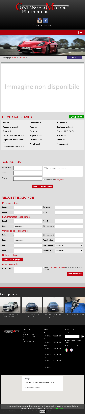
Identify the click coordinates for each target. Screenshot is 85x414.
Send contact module (42, 186)
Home (14, 58)
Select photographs (12, 259)
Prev (3, 308)
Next (82, 308)
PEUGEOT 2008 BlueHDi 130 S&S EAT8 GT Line (10, 316)
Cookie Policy (58, 408)
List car (22, 58)
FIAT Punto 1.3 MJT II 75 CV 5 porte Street (53, 316)
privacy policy (59, 180)
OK (56, 387)
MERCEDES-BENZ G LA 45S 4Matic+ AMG (32, 316)
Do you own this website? (32, 387)
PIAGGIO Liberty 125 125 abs (75, 315)
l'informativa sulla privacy (57, 267)
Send (82, 337)
